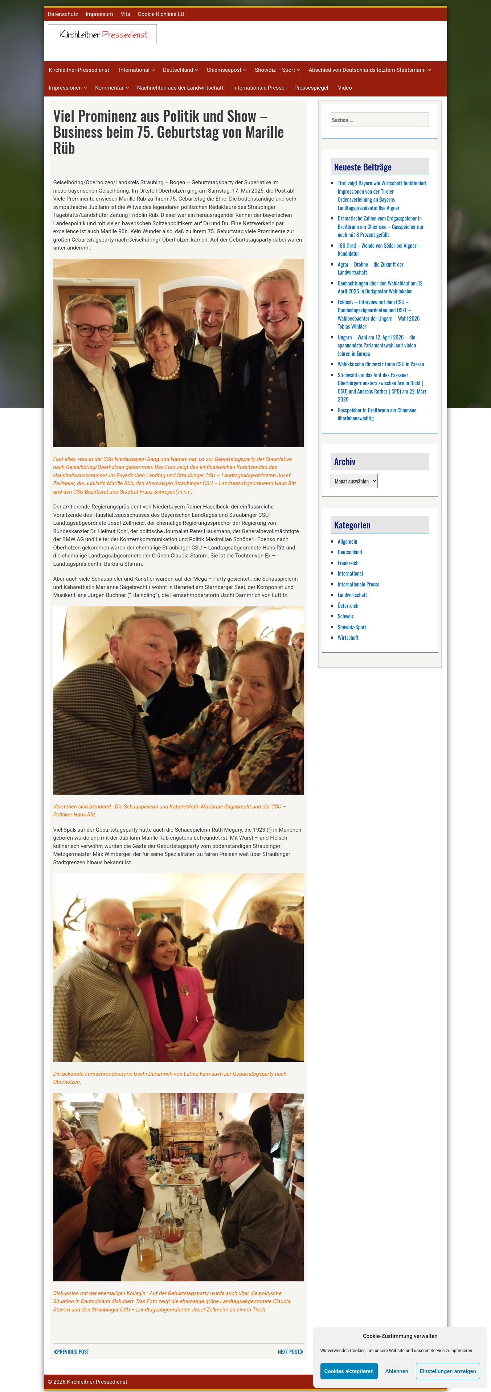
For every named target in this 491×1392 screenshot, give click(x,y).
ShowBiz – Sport (275, 68)
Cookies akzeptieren (349, 1371)
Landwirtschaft (352, 592)
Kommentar (109, 85)
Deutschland (178, 68)
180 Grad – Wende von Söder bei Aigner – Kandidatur (379, 247)
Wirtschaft (348, 635)
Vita (125, 11)
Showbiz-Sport (352, 624)
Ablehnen (396, 1371)
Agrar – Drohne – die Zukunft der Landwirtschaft (371, 266)
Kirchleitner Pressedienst (97, 1379)
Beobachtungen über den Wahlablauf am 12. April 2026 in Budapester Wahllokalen (381, 284)
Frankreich (348, 560)
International (134, 68)
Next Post (290, 1349)
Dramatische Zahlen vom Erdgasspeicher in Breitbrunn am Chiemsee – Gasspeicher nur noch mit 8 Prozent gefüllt (381, 224)
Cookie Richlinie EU (161, 11)
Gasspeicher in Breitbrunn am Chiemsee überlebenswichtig (377, 411)
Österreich (348, 603)
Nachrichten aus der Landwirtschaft (180, 85)
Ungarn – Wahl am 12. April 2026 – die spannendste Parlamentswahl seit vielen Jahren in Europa (377, 342)
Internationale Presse (359, 581)
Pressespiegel (311, 85)
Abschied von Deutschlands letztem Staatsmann (367, 68)
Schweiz (346, 613)
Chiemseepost (223, 68)
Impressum (99, 11)
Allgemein (347, 539)
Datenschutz (63, 11)
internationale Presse (259, 85)
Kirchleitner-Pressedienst (79, 68)
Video (345, 85)
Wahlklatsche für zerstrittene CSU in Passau (381, 362)
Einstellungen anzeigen (448, 1371)
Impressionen (65, 85)
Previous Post (71, 1349)
